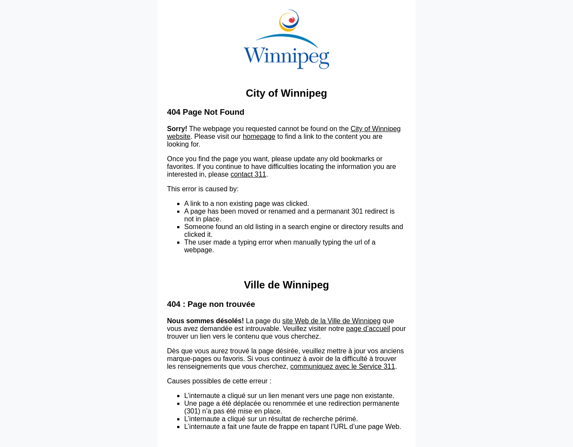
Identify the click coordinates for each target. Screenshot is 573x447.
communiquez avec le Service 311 (342, 366)
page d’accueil (368, 328)
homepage (259, 136)
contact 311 (248, 174)
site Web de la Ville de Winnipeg (331, 321)
